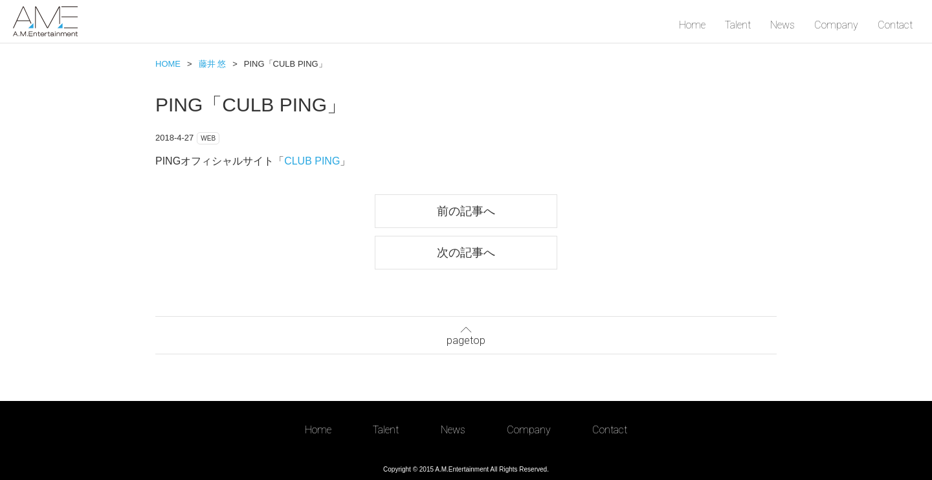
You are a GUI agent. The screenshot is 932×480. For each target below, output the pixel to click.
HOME (168, 64)
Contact (895, 25)
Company (836, 25)
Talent (738, 25)
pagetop (466, 334)
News (782, 25)
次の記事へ (466, 252)
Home (692, 25)
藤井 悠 (213, 64)
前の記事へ (466, 211)
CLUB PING (312, 160)
